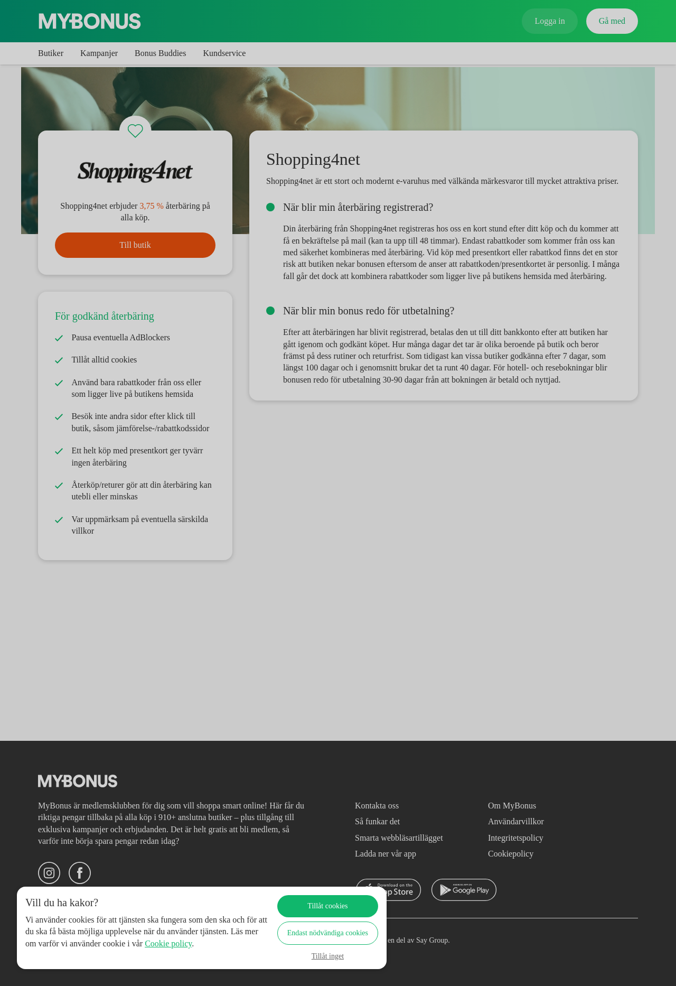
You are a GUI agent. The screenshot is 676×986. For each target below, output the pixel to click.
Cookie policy (64, 955)
